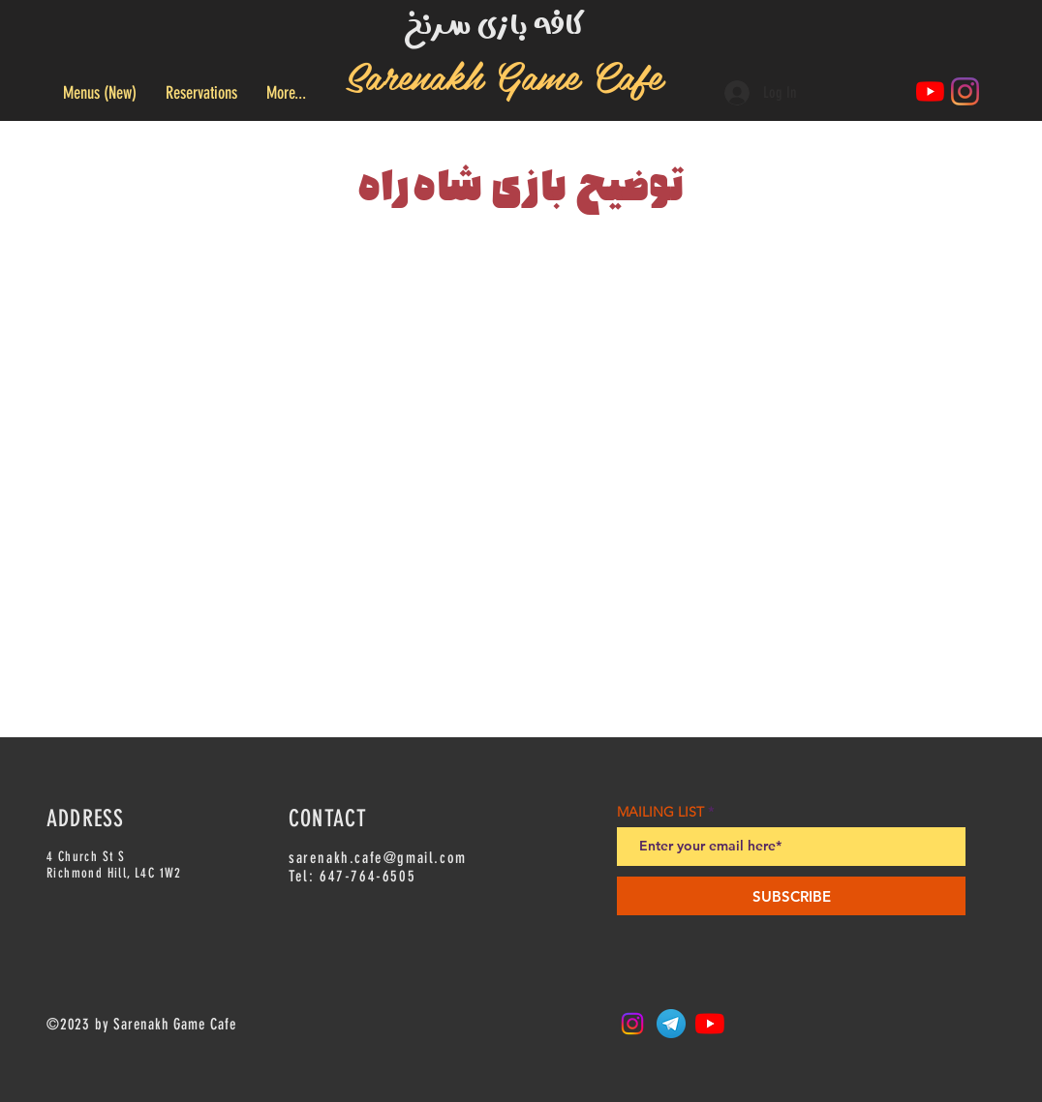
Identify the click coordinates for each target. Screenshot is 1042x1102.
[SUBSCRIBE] (791, 896)
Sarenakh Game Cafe (503, 74)
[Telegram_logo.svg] (671, 1023)
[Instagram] (965, 91)
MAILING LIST (660, 812)
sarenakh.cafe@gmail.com (378, 858)
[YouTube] (930, 91)
